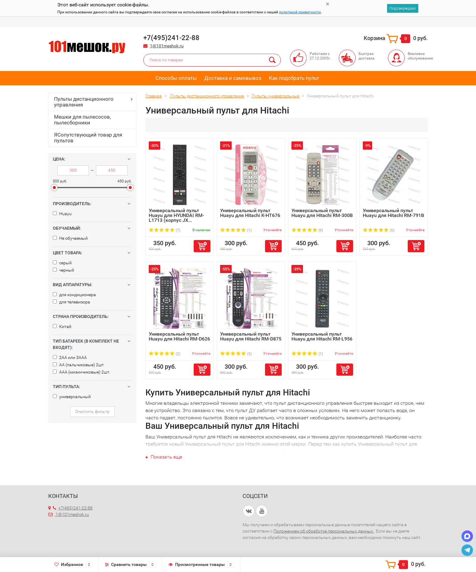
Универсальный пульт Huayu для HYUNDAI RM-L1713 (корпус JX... (176, 215)
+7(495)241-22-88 (73, 508)
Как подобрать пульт (294, 78)
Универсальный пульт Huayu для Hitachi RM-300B (322, 213)
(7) (164, 230)
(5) (236, 354)
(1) (236, 230)
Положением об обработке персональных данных (324, 531)
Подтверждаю (402, 8)
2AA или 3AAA (70, 357)
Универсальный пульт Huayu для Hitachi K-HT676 (250, 213)
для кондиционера (74, 294)
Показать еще (163, 457)
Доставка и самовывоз (232, 78)
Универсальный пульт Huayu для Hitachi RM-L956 (321, 336)
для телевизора (71, 302)
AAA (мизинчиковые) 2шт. (81, 372)
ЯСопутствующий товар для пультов (88, 138)
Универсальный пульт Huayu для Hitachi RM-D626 (179, 336)
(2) (164, 354)
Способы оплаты (176, 78)
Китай (62, 326)
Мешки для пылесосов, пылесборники (82, 120)
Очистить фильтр (92, 411)
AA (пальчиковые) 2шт (78, 364)
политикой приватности (300, 12)
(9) (307, 230)
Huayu (62, 213)
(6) (378, 230)
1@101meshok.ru (167, 45)
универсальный (72, 396)
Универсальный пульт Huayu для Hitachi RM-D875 (250, 336)
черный (63, 270)
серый (62, 262)
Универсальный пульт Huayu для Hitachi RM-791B (393, 213)
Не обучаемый (70, 238)
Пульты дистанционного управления (84, 102)
